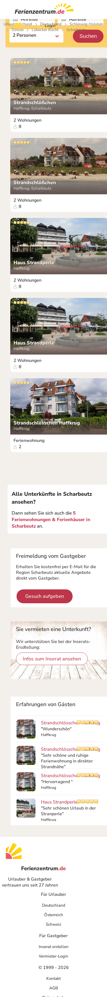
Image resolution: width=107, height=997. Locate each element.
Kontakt (53, 978)
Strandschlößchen (35, 103)
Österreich (53, 915)
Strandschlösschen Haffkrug (47, 423)
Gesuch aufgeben (44, 596)
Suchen (88, 36)
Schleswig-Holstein (86, 24)
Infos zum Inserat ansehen (52, 659)
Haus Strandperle (34, 263)
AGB (53, 988)
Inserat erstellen (54, 946)
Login (50, 26)
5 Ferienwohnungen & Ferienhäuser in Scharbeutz (51, 519)
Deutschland (53, 905)
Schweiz (53, 924)
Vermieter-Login (53, 956)
